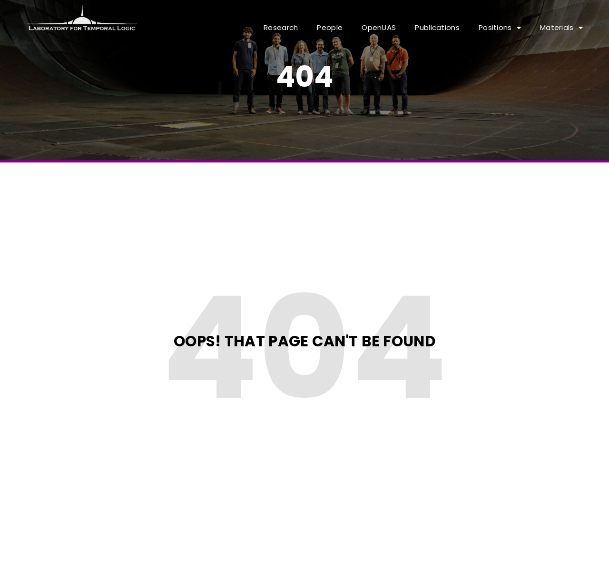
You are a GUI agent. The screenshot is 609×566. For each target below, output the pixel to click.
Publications (437, 27)
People (330, 27)
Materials (561, 28)
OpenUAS (379, 27)
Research (281, 27)
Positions (500, 28)
